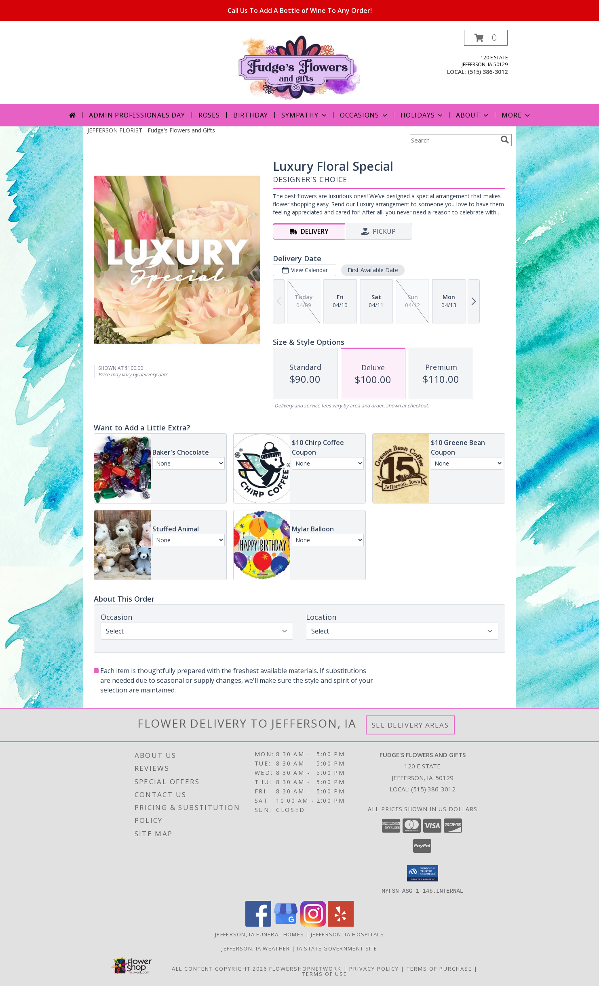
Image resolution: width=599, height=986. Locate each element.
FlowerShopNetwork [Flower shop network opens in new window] (305, 968)
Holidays (422, 115)
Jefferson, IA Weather (255, 948)
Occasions (364, 115)
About (473, 115)
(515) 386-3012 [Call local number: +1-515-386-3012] (488, 72)
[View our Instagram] (313, 924)
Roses (209, 115)
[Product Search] (453, 140)
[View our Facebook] (258, 924)
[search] (504, 139)
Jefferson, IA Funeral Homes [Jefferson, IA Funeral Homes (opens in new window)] (259, 934)
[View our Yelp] (341, 924)
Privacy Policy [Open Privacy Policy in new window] (374, 968)
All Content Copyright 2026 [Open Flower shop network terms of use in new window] (219, 968)
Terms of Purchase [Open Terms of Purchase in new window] (439, 968)
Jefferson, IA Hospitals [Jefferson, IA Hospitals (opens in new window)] (347, 934)
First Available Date (373, 270)
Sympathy (304, 115)
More (516, 115)
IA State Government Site (337, 948)
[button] (486, 38)
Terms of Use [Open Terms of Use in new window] (324, 973)
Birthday (250, 115)
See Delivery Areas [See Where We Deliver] (410, 725)
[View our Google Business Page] (286, 924)
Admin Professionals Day (137, 115)
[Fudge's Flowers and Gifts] (299, 67)
